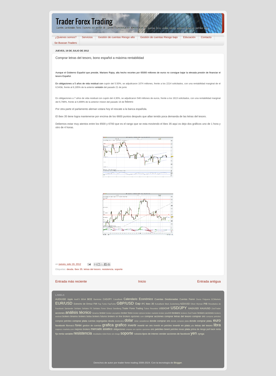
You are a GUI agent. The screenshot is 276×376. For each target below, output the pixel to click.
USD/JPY (179, 308)
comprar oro (198, 316)
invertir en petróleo (163, 325)
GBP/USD (125, 303)
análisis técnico (78, 312)
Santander (69, 308)
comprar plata (79, 321)
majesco (58, 329)
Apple (70, 299)
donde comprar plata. (200, 321)
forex (78, 325)
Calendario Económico (138, 299)
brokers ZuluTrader (189, 313)
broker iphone (139, 313)
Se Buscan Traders (65, 42)
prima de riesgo (198, 329)
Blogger (178, 362)
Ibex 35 (78, 269)
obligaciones (119, 329)
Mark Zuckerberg (172, 304)
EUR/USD (63, 303)
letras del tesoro (92, 269)
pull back (210, 329)
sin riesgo (116, 334)
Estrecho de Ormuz (83, 304)
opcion (139, 329)
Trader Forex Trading (132, 308)
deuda (70, 269)
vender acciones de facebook (174, 333)
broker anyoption (113, 313)
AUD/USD (60, 299)
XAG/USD (193, 308)
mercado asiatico (101, 328)
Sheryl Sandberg (114, 308)
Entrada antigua (209, 281)
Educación (189, 37)
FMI (95, 304)
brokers (176, 313)
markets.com (68, 329)
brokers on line (115, 316)
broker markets (152, 313)
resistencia (107, 269)
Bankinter (97, 299)
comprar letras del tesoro (177, 316)
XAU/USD (205, 308)
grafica (108, 325)
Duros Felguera (203, 299)
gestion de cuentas (92, 325)
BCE (89, 299)
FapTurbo (112, 304)
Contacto (206, 37)
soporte (119, 269)
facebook (60, 325)
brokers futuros (99, 316)
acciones (60, 313)
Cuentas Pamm (187, 299)
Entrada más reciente (71, 281)
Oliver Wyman (197, 304)
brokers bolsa (85, 316)
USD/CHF (164, 308)
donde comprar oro (160, 321)
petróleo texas (177, 329)
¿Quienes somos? (66, 37)
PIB (206, 303)
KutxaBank (159, 304)
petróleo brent (162, 329)
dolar (129, 320)
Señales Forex (99, 308)
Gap (137, 303)
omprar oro (131, 329)
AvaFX (77, 299)
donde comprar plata (180, 321)
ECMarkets (216, 299)
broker (103, 313)
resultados (97, 334)
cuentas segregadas (97, 321)
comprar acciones (154, 316)
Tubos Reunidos (151, 308)
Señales (77, 308)
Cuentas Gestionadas (166, 299)
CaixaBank (117, 299)
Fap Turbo (102, 304)
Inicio (142, 281)
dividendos (119, 321)
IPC (143, 304)
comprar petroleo (213, 316)
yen (194, 333)
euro (217, 320)
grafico (120, 325)
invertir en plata (181, 325)
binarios (95, 313)
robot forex (106, 334)
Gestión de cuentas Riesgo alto (116, 37)
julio (192, 326)
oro (152, 329)
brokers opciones (131, 316)
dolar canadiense (141, 321)
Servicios (87, 37)
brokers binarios (70, 316)
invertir (132, 325)
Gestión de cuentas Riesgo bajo (159, 37)
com (142, 316)
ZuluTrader (216, 308)
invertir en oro (145, 325)
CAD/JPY (107, 299)
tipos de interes (150, 333)
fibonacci (70, 325)
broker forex (127, 313)
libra (217, 325)
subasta (138, 334)
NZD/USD (185, 304)
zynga (201, 333)
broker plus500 (165, 313)
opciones (146, 329)
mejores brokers (82, 329)
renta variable (66, 333)
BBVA (83, 299)
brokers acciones (205, 313)
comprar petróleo (63, 321)
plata (187, 329)
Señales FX (87, 308)
